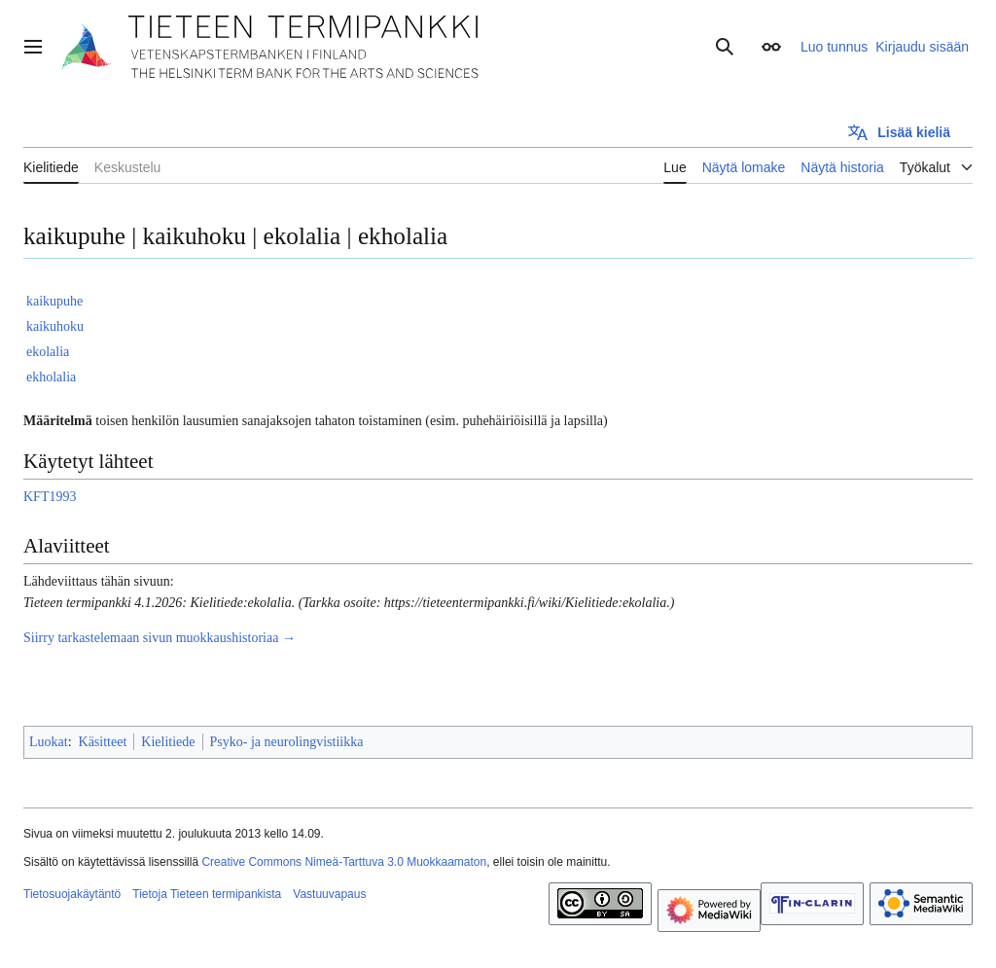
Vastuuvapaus (329, 894)
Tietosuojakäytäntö (72, 894)
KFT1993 (49, 496)
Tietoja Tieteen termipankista (206, 894)
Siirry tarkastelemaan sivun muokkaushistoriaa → (159, 637)
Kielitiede (168, 742)
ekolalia (47, 351)
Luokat (48, 742)
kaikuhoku (55, 326)
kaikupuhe (54, 301)
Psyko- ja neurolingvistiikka (287, 742)
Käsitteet (103, 742)
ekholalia (51, 377)
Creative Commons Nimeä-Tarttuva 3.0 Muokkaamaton (343, 862)
